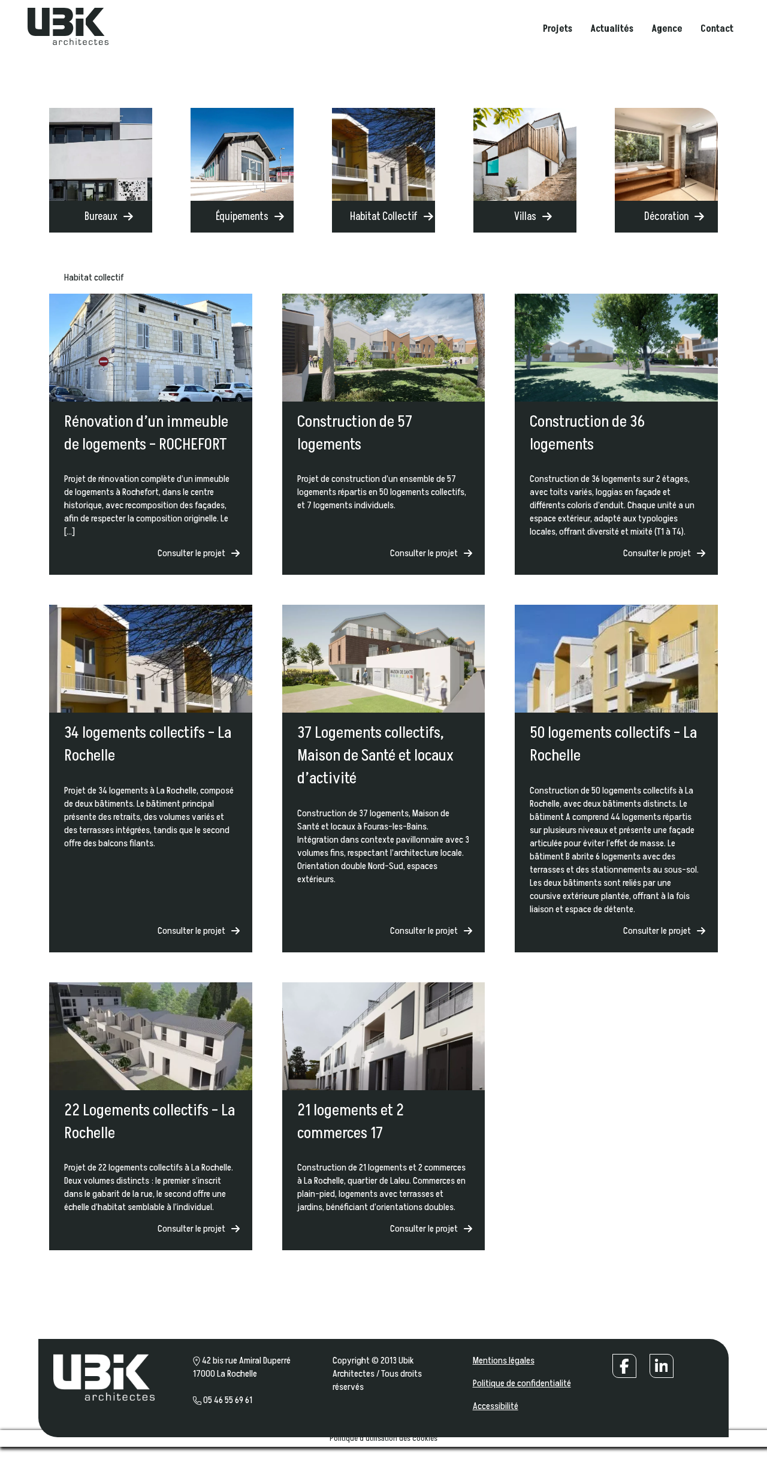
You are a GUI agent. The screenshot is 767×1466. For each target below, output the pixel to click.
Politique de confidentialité (522, 1383)
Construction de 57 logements (354, 433)
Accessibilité (495, 1406)
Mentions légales (504, 1360)
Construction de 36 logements (587, 433)
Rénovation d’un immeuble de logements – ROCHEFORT (146, 433)
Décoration (666, 216)
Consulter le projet (191, 553)
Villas (525, 216)
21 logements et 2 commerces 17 (350, 1122)
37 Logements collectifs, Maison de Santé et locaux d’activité (375, 756)
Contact (716, 30)
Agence (666, 30)
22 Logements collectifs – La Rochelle (149, 1122)
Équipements (242, 216)
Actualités (611, 30)
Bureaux (100, 216)
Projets (557, 30)
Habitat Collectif (384, 216)
